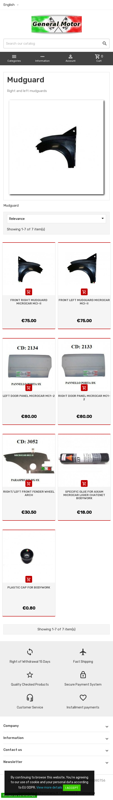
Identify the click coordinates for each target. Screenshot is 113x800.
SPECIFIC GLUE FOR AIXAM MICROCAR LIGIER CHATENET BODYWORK (84, 495)
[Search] (56, 43)
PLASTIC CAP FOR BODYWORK (28, 587)
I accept (71, 787)
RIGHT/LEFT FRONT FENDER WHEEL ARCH (28, 493)
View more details (49, 787)
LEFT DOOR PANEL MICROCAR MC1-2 (29, 396)
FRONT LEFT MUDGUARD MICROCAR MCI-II (84, 301)
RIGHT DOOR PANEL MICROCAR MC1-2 (84, 397)
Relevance (57, 218)
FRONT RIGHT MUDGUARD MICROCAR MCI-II (28, 301)
